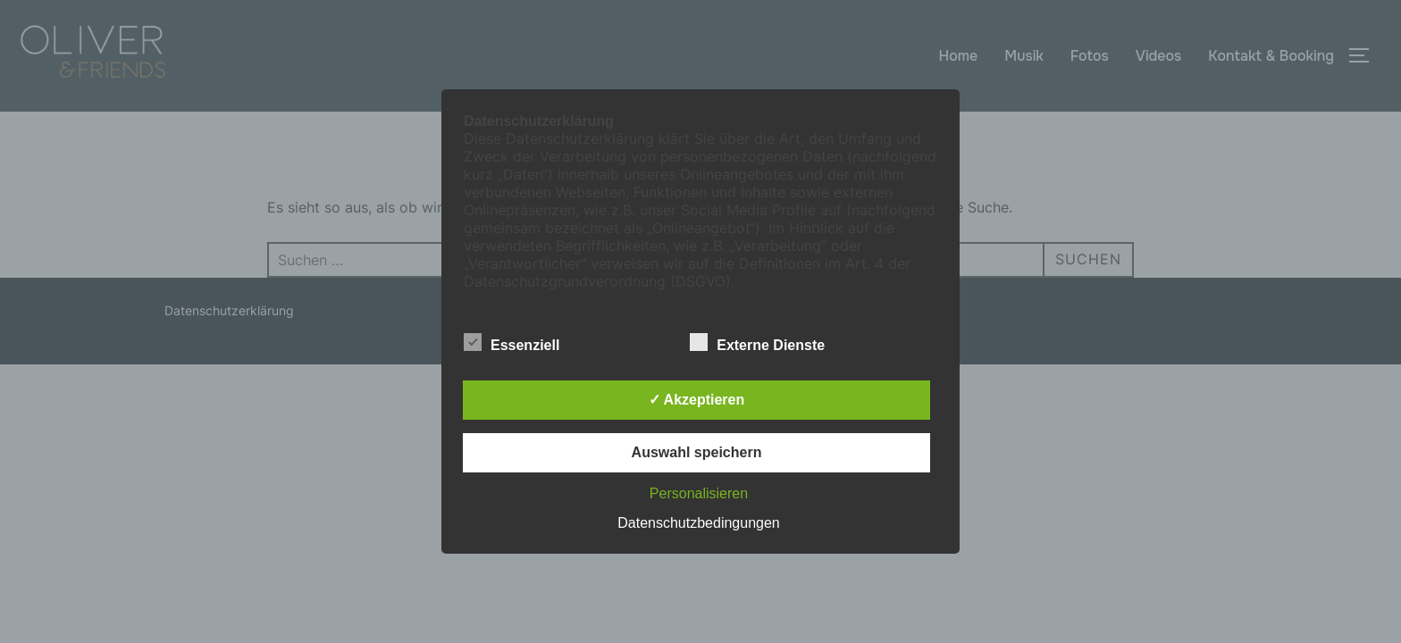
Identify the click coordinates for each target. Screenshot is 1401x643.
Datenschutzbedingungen (698, 522)
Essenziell (511, 342)
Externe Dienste (757, 342)
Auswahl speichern (697, 452)
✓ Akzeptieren (697, 399)
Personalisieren (699, 493)
